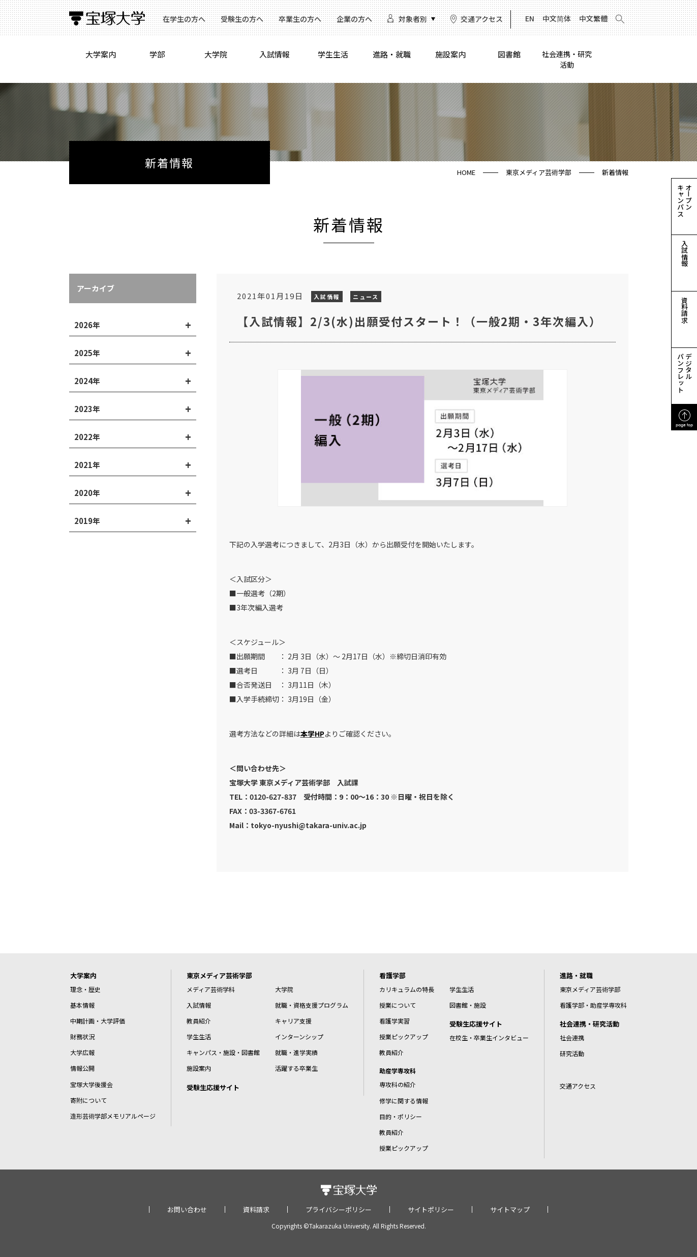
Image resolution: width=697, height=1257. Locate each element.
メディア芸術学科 (211, 989)
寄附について (88, 1100)
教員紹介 (199, 1020)
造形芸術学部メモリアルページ (113, 1116)
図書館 (509, 54)
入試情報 (274, 54)
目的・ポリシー (400, 1116)
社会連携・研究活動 (567, 59)
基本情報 (82, 1005)
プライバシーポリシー (339, 1209)
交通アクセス (482, 19)
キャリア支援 (293, 1020)
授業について (397, 1005)
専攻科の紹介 (397, 1084)
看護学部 (392, 975)
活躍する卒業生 (296, 1068)
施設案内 (450, 54)
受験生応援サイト (213, 1087)
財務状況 (82, 1036)
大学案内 (100, 54)
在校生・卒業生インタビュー (489, 1037)
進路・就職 (392, 54)
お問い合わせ (187, 1209)
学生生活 (333, 54)
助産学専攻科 (397, 1071)
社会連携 (572, 1037)
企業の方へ (354, 19)
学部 (157, 54)
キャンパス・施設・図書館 (223, 1052)
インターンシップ (299, 1036)
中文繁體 (593, 18)
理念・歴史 (85, 989)
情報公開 (82, 1068)
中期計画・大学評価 (97, 1020)
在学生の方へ (184, 19)
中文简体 (556, 18)
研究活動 (572, 1053)
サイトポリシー (431, 1209)
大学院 (215, 54)
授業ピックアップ (403, 1036)
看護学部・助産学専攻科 (593, 1005)
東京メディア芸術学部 (538, 172)
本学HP (312, 733)
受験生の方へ (242, 19)
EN (529, 18)
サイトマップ (510, 1209)
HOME (466, 172)
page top (684, 424)
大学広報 (82, 1052)
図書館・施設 (467, 1005)
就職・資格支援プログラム (311, 1005)
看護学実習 (394, 1020)
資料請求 (256, 1209)
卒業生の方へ (300, 19)
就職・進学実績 (296, 1052)
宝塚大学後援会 (91, 1084)
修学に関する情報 (403, 1100)
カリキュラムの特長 (406, 989)
